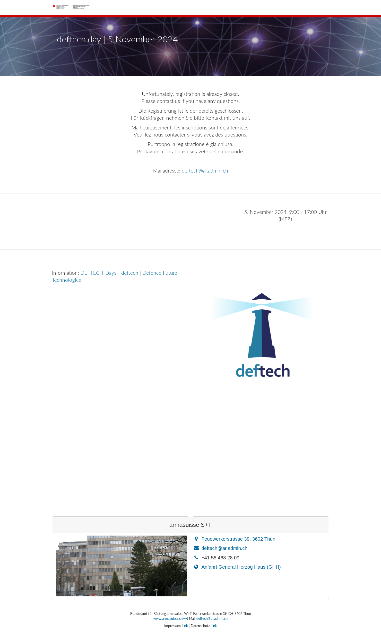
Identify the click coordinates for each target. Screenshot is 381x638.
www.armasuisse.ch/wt (170, 618)
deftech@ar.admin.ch (205, 170)
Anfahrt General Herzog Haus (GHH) (241, 567)
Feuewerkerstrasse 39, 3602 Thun (238, 539)
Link (185, 626)
